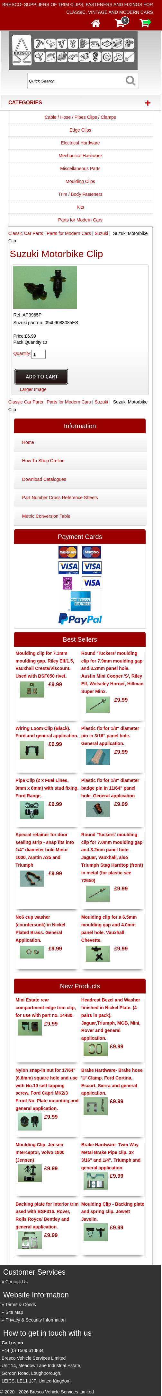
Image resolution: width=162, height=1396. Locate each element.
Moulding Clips (80, 181)
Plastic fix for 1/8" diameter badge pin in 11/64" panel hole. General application (110, 788)
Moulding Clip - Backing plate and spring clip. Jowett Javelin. (112, 1211)
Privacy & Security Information (35, 1319)
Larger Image (33, 389)
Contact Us (16, 1281)
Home (28, 442)
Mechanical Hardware (80, 155)
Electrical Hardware (80, 142)
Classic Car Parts (25, 233)
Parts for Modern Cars (80, 219)
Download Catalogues (44, 479)
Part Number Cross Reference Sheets (60, 497)
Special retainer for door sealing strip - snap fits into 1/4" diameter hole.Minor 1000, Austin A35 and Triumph (44, 850)
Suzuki (101, 233)
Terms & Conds (20, 1304)
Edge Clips (80, 130)
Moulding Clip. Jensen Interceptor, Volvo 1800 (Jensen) (39, 1152)
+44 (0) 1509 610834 (22, 1350)
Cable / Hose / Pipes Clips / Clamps (80, 117)
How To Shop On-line (43, 460)
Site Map (14, 1312)
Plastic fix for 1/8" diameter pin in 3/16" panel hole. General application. (110, 736)
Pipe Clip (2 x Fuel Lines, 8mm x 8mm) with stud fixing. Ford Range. (46, 788)
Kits (80, 207)
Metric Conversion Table (46, 516)
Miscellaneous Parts (80, 168)
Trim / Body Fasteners (80, 194)
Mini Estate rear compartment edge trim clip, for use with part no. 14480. (45, 1007)
